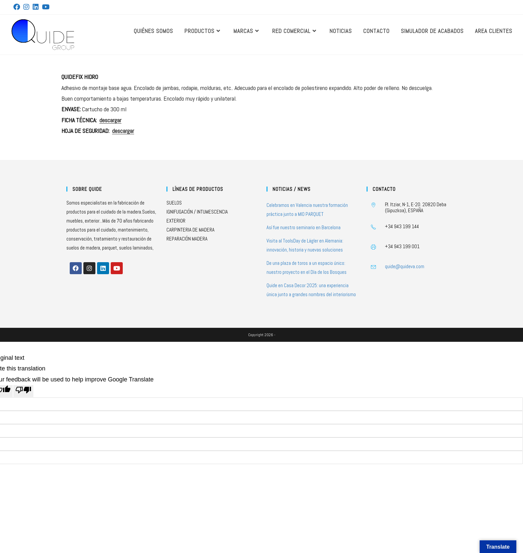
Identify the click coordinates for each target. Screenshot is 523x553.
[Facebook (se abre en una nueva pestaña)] (17, 7)
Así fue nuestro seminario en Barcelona (304, 227)
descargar (110, 120)
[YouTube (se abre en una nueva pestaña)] (45, 7)
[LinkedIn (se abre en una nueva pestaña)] (35, 7)
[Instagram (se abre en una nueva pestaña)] (26, 7)
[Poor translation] (23, 391)
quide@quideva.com (404, 266)
